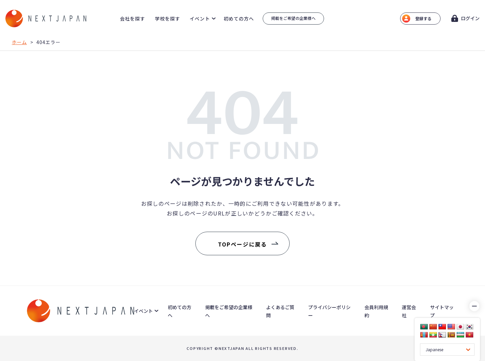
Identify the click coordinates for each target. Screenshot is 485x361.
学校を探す (168, 18)
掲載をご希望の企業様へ (293, 18)
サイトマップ (442, 311)
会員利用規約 (376, 311)
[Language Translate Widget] (447, 349)
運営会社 (409, 311)
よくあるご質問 (280, 311)
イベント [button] (200, 18)
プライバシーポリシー (329, 311)
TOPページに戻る (242, 244)
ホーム (19, 42)
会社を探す (133, 18)
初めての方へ (239, 18)
